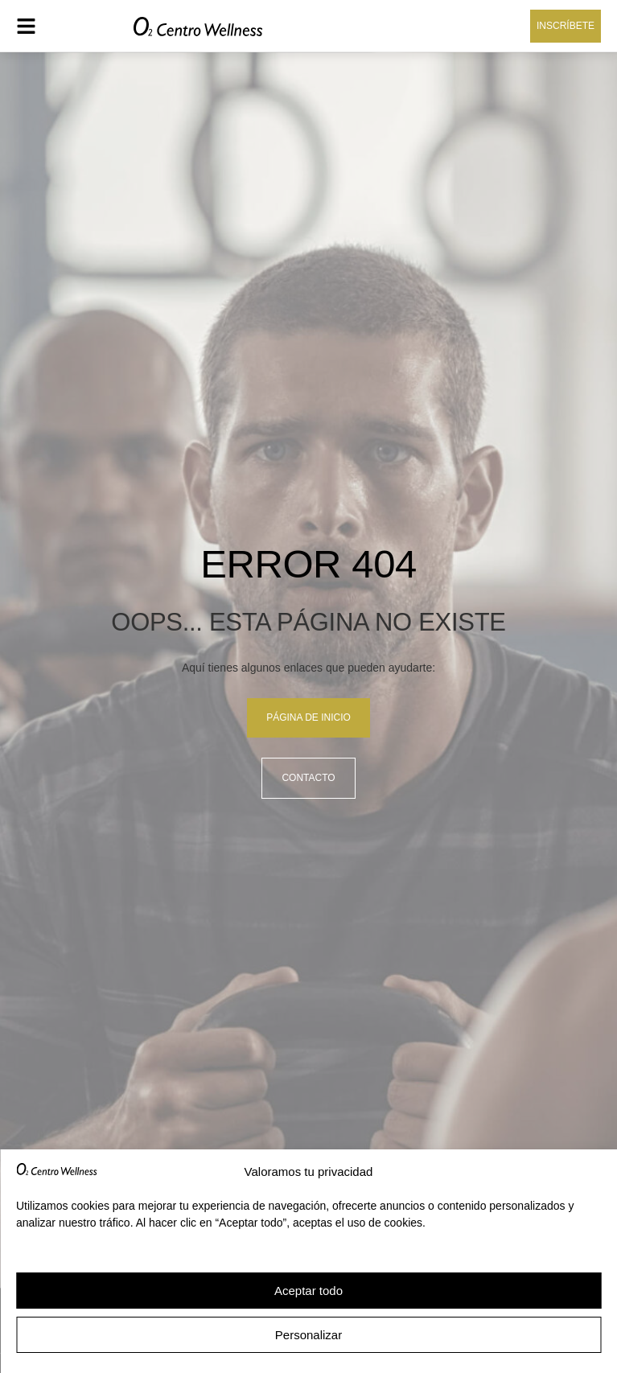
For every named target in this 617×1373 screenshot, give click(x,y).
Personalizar (308, 1335)
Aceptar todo (308, 1290)
